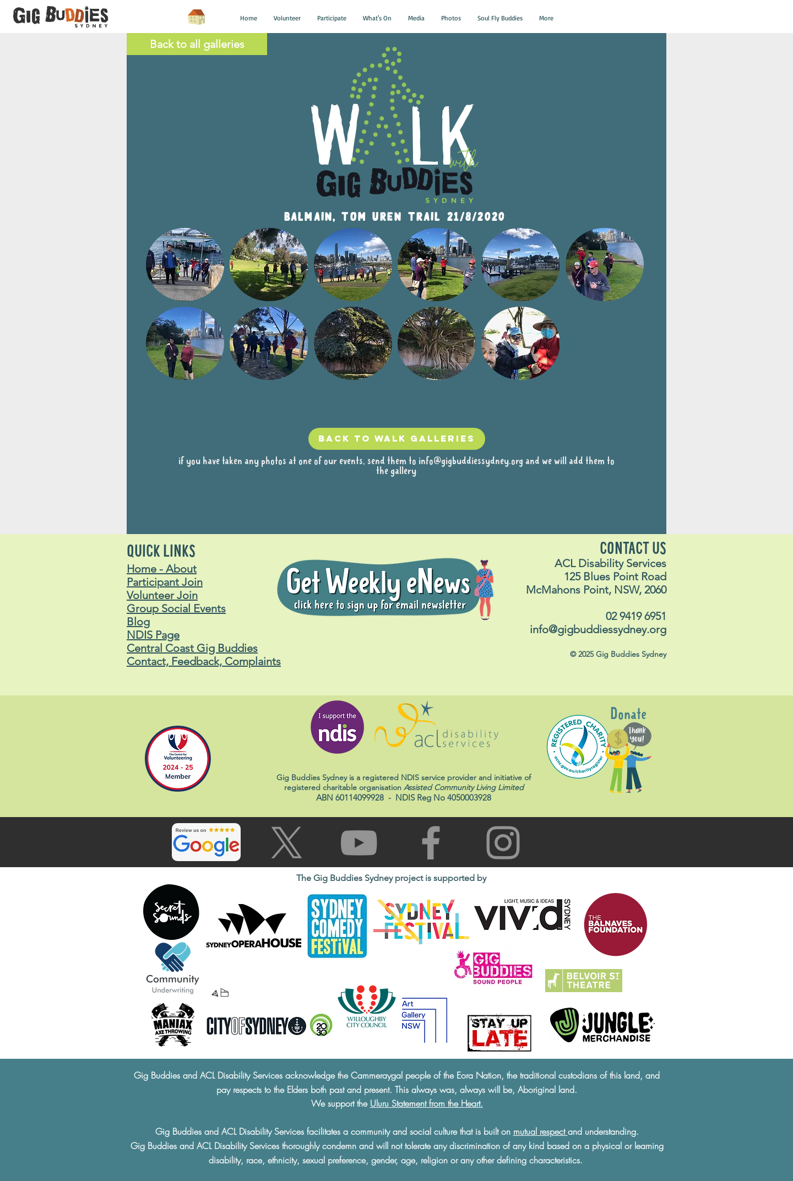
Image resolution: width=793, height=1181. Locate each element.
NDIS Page (153, 634)
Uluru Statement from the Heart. (426, 1103)
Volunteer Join (162, 595)
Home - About (162, 568)
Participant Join (165, 582)
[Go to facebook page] (431, 842)
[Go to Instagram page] (503, 842)
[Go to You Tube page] (358, 842)
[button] (248, 18)
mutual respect (540, 1131)
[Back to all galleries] (197, 44)
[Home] (196, 17)
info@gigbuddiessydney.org (471, 461)
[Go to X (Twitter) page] (286, 842)
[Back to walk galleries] (396, 439)
